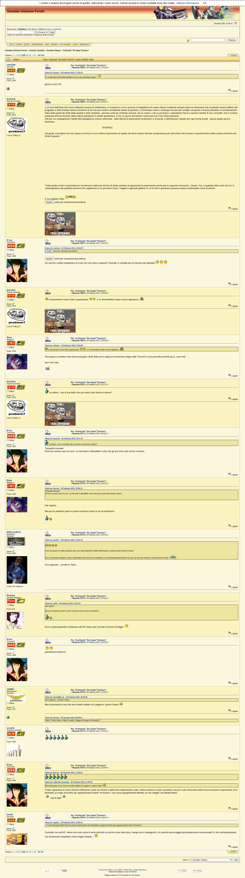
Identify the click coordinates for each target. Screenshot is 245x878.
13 (27, 55)
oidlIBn (10, 689)
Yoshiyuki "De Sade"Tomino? (76, 50)
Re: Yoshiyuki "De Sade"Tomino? (88, 65)
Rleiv (9, 337)
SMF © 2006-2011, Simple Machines (132, 870)
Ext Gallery (65, 44)
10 (17, 55)
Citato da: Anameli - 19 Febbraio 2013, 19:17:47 (64, 439)
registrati (57, 29)
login (49, 29)
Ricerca (54, 44)
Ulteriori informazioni (187, 3)
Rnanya (11, 595)
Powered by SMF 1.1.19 (108, 870)
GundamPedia (37, 44)
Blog (27, 44)
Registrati (84, 44)
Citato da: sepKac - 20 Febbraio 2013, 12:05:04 (63, 823)
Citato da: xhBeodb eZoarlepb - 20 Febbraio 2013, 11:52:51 (68, 782)
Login (75, 44)
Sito (11, 44)
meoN (10, 814)
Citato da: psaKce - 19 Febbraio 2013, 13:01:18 (63, 540)
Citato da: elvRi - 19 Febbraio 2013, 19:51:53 (62, 603)
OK (205, 3)
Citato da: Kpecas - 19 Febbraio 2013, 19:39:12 (63, 488)
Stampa (233, 56)
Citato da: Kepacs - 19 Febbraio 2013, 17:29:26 (63, 73)
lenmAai (11, 99)
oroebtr (11, 728)
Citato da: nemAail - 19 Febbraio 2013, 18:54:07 (64, 248)
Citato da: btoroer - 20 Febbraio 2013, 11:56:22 (63, 773)
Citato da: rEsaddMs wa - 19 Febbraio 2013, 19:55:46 (66, 697)
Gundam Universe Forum (16, 50)
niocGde (11, 64)
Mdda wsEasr (14, 532)
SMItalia (133, 872)
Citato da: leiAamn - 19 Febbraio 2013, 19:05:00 (64, 345)
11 (20, 55)
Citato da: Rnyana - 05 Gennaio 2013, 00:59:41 (63, 718)
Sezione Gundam (37, 50)
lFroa (9, 240)
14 (30, 55)
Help (47, 44)
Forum (19, 44)
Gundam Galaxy (54, 50)
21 (35, 55)
